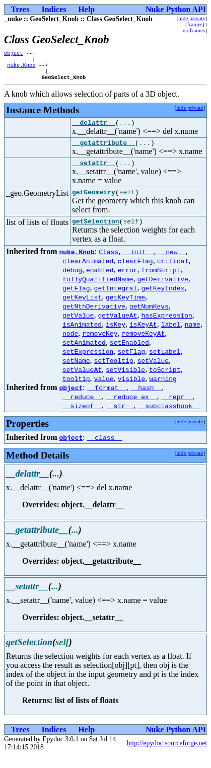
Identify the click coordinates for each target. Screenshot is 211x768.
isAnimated (82, 336)
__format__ (106, 400)
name (192, 336)
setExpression (87, 363)
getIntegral (115, 300)
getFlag (76, 300)
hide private (191, 18)
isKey (115, 336)
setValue (153, 372)
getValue (78, 327)
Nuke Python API (176, 9)
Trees (20, 9)
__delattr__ (93, 128)
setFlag (131, 363)
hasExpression (166, 327)
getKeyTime (125, 309)
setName (76, 372)
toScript (164, 382)
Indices (53, 9)
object (13, 53)
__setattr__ (93, 172)
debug (72, 282)
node (70, 345)
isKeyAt (143, 336)
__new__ (172, 264)
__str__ (119, 418)
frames (194, 24)
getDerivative (162, 291)
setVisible (125, 382)
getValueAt (117, 327)
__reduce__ (82, 409)
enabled (100, 282)
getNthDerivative (93, 318)
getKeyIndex (162, 300)
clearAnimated (87, 273)
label (171, 336)
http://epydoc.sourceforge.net (167, 755)
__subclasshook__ (168, 418)
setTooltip (113, 372)
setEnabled (129, 354)
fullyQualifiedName (97, 291)
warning (163, 391)
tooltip (76, 391)
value (104, 391)
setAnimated (84, 354)
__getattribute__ (103, 150)
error (127, 282)
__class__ (104, 449)
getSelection (95, 233)
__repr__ (176, 409)
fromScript (161, 282)
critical (172, 273)
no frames (194, 30)
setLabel (164, 363)
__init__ (138, 264)
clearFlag (135, 273)
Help (86, 9)
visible (132, 391)
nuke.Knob (21, 67)
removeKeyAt (143, 345)
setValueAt (82, 382)
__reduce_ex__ (131, 409)
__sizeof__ (82, 418)
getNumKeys (149, 318)
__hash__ (146, 400)
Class (108, 264)
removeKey (99, 345)
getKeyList (82, 309)
